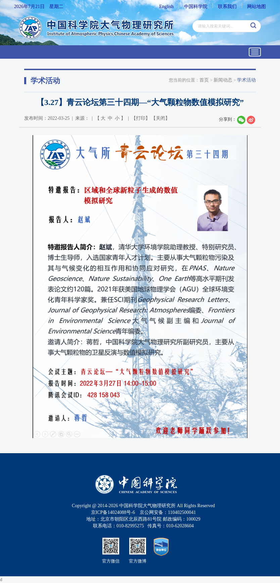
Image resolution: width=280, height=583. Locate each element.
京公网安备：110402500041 (168, 512)
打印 (140, 118)
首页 (204, 80)
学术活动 (246, 80)
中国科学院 (195, 6)
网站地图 (256, 6)
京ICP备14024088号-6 (113, 512)
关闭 (160, 118)
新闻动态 (223, 80)
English (166, 6)
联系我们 (227, 6)
